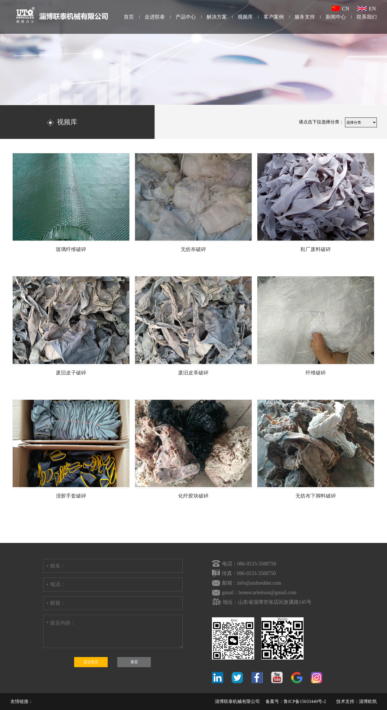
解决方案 (217, 17)
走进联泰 (155, 17)
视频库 (245, 17)
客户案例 (274, 17)
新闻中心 (336, 17)
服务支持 (305, 17)
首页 (129, 17)
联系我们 (367, 17)
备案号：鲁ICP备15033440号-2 (296, 701)
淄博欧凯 (368, 701)
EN (366, 9)
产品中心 (186, 17)
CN (340, 9)
